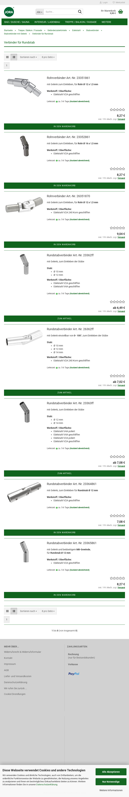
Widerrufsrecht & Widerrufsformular (22, 652)
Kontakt (8, 658)
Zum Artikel (64, 318)
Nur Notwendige (111, 781)
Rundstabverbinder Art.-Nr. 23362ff (70, 255)
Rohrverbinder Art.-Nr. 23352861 (68, 137)
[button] (7, 57)
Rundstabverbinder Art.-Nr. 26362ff (70, 329)
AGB (6, 670)
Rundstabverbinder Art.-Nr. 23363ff (70, 403)
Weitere (106, 22)
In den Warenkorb (64, 126)
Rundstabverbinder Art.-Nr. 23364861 (72, 484)
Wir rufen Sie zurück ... (15, 688)
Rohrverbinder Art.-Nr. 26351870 (68, 196)
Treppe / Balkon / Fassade (81, 22)
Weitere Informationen (111, 790)
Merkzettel (119, 2)
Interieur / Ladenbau (47, 22)
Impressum (10, 664)
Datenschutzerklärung (46, 784)
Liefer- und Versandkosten (17, 676)
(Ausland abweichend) (80, 101)
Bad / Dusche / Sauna (16, 22)
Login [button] (104, 2)
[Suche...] (40, 12)
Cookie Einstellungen (15, 694)
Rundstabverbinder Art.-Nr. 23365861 (72, 543)
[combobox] (28, 57)
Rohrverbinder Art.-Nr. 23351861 (68, 78)
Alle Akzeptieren (111, 771)
